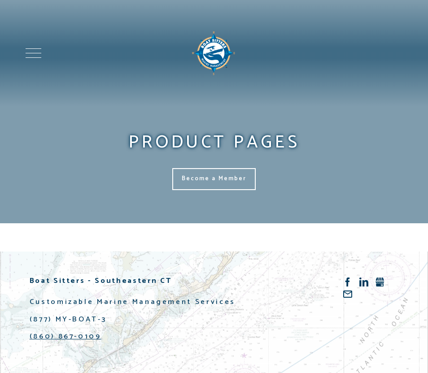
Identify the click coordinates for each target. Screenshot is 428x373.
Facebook (347, 282)
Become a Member (214, 178)
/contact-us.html (347, 294)
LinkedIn (363, 282)
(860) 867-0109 (65, 336)
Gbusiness (380, 282)
